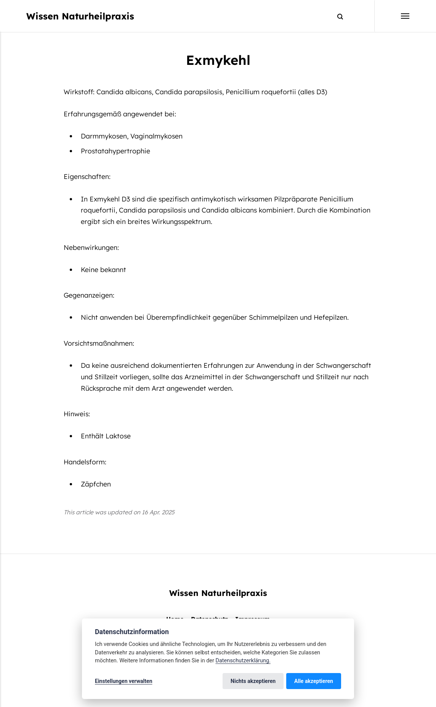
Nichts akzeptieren (253, 681)
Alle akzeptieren (313, 681)
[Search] (337, 16)
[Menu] (392, 16)
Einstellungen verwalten (123, 681)
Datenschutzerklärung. (242, 660)
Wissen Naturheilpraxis (80, 16)
